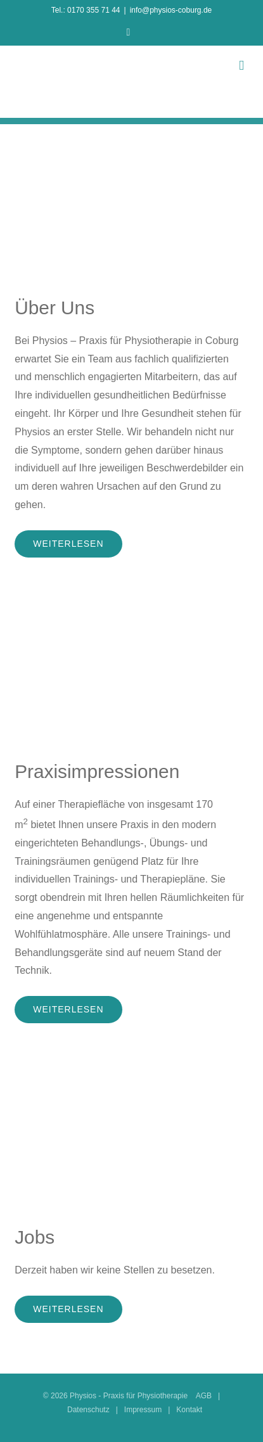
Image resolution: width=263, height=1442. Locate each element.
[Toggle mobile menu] (241, 65)
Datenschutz (88, 1409)
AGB (204, 1395)
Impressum (143, 1409)
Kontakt (189, 1409)
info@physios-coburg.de (171, 10)
